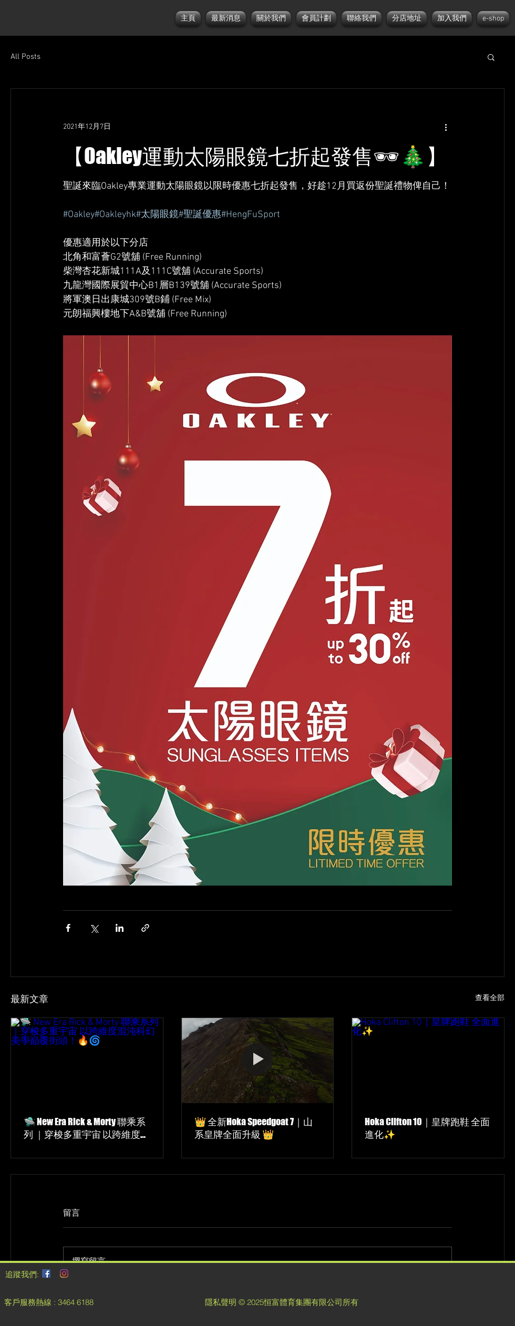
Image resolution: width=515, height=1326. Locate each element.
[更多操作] (445, 126)
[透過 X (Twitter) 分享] (94, 928)
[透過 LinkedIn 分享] (120, 928)
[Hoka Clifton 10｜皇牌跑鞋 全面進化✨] (428, 1060)
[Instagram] (64, 1273)
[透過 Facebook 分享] (68, 928)
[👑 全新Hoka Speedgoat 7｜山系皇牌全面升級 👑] (258, 1060)
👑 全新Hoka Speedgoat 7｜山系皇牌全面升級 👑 (253, 1128)
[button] (491, 57)
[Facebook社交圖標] (46, 1273)
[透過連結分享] (145, 928)
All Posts (25, 56)
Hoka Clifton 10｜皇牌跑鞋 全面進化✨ (427, 1128)
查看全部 (489, 998)
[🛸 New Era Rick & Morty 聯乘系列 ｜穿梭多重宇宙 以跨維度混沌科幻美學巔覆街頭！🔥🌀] (87, 1060)
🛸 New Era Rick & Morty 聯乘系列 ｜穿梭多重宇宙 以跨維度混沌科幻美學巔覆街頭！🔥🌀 (87, 1128)
